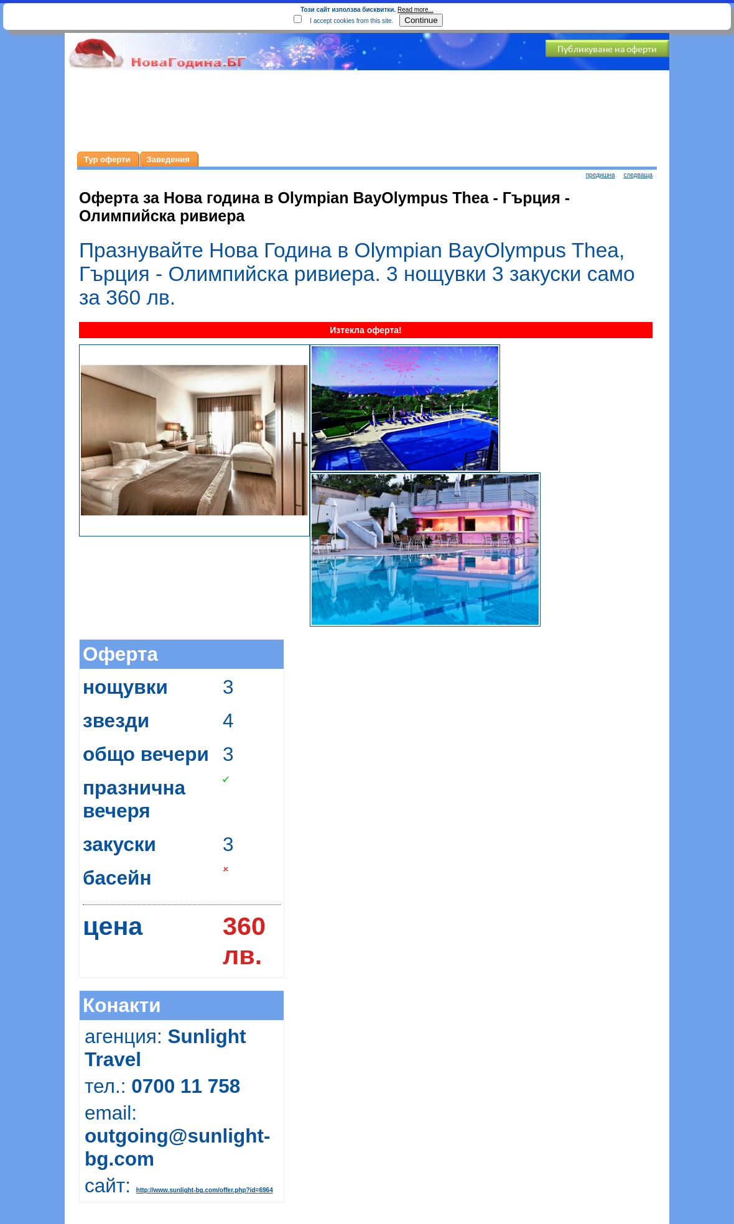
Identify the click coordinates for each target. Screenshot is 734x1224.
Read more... (415, 9)
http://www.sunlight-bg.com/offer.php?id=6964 (204, 1190)
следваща (638, 175)
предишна (600, 175)
